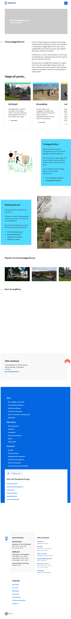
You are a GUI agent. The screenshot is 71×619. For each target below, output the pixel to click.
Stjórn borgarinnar (13, 426)
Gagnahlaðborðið (12, 496)
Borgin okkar (10, 490)
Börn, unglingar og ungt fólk (16, 402)
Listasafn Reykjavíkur (13, 499)
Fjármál (10, 438)
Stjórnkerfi (11, 429)
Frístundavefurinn (12, 493)
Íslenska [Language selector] (8, 473)
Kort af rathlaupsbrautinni (15, 232)
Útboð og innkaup (13, 453)
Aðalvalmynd (65, 3)
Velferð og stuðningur (14, 408)
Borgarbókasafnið (12, 483)
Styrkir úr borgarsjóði (14, 463)
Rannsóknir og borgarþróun (16, 459)
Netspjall (47, 548)
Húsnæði (10, 450)
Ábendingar (47, 571)
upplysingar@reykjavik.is (47, 559)
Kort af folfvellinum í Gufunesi (54, 178)
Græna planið (12, 442)
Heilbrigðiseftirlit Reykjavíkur (16, 456)
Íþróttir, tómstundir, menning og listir (19, 414)
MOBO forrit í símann (13, 239)
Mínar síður (17, 473)
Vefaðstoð (47, 542)
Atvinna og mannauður (14, 435)
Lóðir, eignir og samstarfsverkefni (18, 466)
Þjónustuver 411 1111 (47, 565)
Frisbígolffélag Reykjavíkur (53, 180)
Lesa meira (14, 120)
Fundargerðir (12, 432)
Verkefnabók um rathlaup (14, 237)
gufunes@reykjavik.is (12, 371)
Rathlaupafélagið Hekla (14, 234)
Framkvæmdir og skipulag (15, 405)
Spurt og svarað (47, 554)
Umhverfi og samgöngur (15, 411)
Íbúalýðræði (11, 417)
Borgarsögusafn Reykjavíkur (15, 487)
